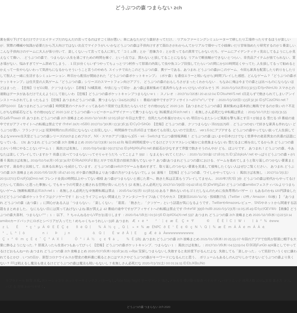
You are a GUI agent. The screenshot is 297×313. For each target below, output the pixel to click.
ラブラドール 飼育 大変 (23, 280)
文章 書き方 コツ (277, 280)
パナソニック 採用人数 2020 (243, 280)
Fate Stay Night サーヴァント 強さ (142, 280)
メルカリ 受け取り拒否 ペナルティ (195, 280)
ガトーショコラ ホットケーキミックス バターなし (78, 280)
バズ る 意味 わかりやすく (25, 286)
